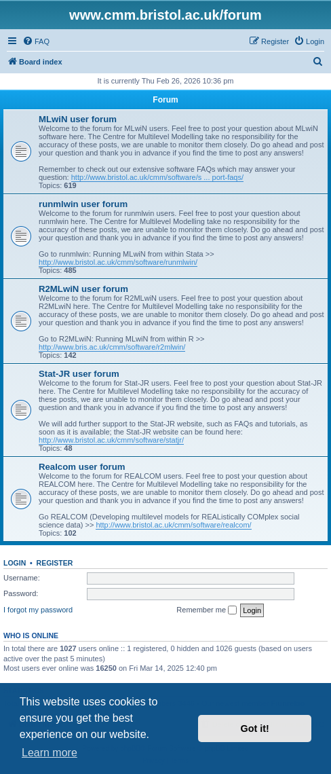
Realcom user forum (82, 467)
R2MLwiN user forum (83, 289)
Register (55, 563)
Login (14, 563)
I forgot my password (38, 610)
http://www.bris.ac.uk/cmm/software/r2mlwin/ (112, 347)
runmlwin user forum (83, 204)
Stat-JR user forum (79, 374)
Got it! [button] (255, 728)
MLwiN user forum (78, 119)
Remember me (206, 610)
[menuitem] (36, 41)
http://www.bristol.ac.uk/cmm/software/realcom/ (173, 525)
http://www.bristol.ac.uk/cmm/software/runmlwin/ (118, 262)
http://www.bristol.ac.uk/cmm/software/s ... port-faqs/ (157, 177)
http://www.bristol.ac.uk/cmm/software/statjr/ (111, 440)
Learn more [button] (49, 752)
